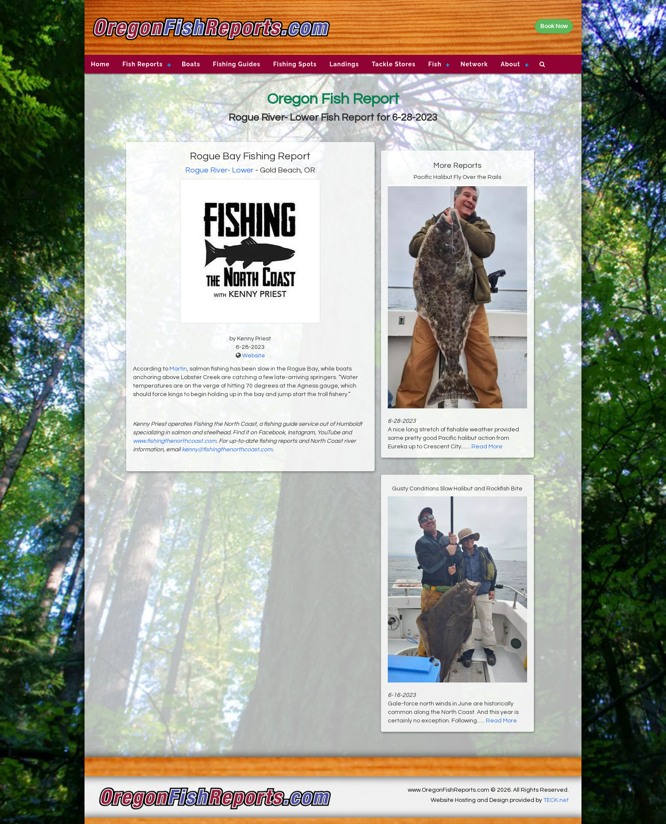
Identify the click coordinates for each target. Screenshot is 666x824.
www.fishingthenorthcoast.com (174, 441)
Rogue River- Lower (219, 170)
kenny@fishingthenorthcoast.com (227, 450)
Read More (486, 447)
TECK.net (556, 800)
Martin (178, 369)
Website (253, 356)
